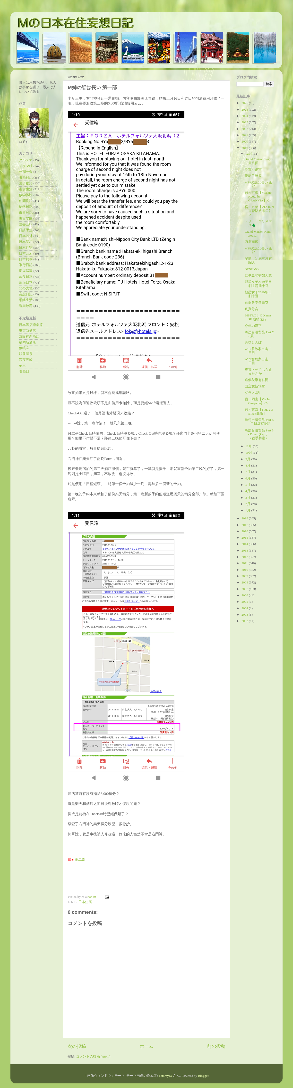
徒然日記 (26, 207)
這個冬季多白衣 (256, 302)
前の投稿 (216, 1046)
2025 (245, 109)
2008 (245, 582)
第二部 (80, 859)
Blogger (203, 1076)
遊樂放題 (26, 306)
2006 (245, 595)
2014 (245, 544)
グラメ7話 (252, 393)
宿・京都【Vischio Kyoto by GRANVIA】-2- (258, 196)
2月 (248, 504)
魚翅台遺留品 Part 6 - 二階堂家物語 (259, 422)
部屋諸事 (26, 271)
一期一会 (26, 171)
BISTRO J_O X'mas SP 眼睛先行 (258, 317)
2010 (245, 570)
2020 (245, 141)
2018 (245, 518)
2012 (245, 557)
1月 (248, 510)
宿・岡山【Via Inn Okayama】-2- (258, 401)
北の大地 (26, 288)
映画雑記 (26, 177)
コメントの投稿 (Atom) (93, 1056)
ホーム (147, 1046)
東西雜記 (26, 212)
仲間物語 (26, 201)
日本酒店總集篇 (31, 325)
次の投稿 (77, 1046)
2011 (245, 563)
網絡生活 (26, 300)
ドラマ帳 (26, 166)
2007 (245, 589)
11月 (249, 446)
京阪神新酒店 (29, 336)
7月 (248, 472)
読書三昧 (26, 224)
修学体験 (26, 195)
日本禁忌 (26, 242)
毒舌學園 (26, 218)
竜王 (22, 365)
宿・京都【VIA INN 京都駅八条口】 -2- (259, 211)
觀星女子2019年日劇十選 (258, 294)
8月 (248, 465)
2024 (245, 116)
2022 (245, 129)
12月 (249, 153)
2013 (245, 550)
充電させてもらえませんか (258, 371)
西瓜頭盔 (251, 242)
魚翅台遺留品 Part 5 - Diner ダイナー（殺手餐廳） (259, 434)
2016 (245, 531)
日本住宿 (85, 902)
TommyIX (165, 1076)
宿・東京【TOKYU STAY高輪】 (259, 411)
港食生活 (26, 189)
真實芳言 (251, 309)
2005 (245, 601)
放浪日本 (26, 282)
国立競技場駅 (255, 386)
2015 (245, 537)
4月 (248, 491)
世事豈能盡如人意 (258, 275)
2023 (245, 122)
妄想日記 (26, 294)
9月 (248, 459)
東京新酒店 (27, 331)
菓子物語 (26, 183)
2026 (245, 103)
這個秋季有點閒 (256, 380)
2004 (245, 608)
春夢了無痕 (253, 176)
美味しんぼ (253, 342)
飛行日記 (26, 265)
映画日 (24, 371)
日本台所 (26, 253)
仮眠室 (24, 348)
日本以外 (26, 236)
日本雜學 (26, 259)
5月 (248, 485)
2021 (245, 135)
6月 (248, 478)
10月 (249, 452)
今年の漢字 (253, 326)
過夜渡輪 (26, 360)
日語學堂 (26, 230)
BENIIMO (252, 269)
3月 (248, 497)
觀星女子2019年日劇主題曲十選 (258, 283)
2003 (245, 614)
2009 (245, 576)
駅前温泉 (26, 354)
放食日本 (26, 276)
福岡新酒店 (27, 342)
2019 (245, 148)
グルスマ (26, 160)
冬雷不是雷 (253, 169)
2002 (245, 621)
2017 (245, 525)
